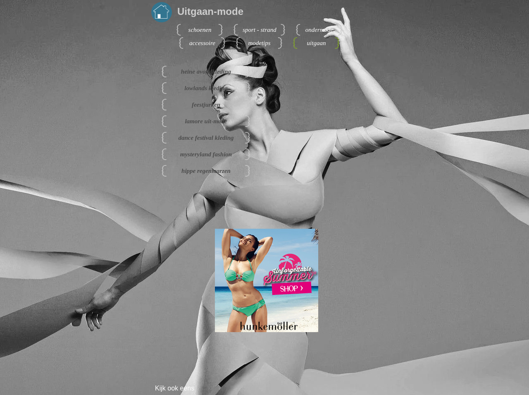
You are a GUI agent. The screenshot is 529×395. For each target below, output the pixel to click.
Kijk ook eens (174, 388)
